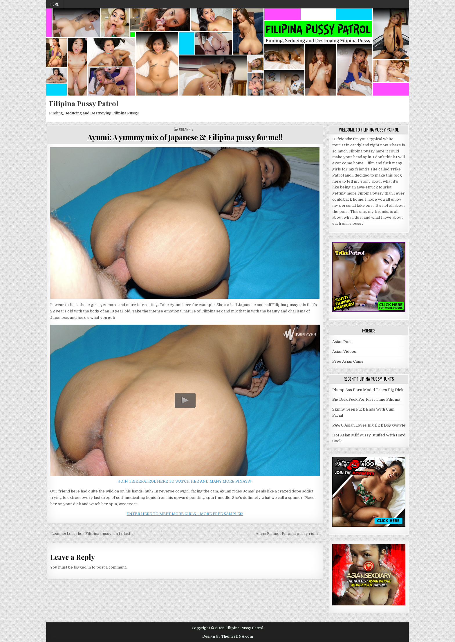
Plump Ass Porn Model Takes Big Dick (367, 390)
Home (54, 4)
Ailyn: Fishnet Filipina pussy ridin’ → (289, 533)
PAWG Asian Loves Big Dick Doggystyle (368, 425)
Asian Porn (342, 341)
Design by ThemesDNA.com (227, 636)
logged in (82, 567)
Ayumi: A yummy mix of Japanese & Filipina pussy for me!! (185, 137)
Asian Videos (344, 351)
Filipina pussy (371, 193)
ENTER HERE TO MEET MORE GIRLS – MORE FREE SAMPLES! (185, 514)
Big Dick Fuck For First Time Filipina (366, 399)
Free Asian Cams (347, 361)
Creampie (186, 129)
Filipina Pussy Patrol (83, 103)
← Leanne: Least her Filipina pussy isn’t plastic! (90, 533)
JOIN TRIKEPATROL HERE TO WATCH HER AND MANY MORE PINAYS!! (185, 481)
